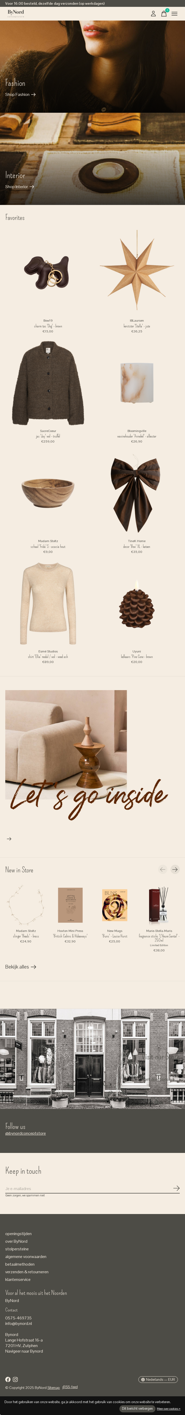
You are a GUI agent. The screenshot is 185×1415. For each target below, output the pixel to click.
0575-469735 (18, 1318)
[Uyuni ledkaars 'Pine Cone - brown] (137, 603)
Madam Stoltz (48, 541)
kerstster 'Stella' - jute (137, 326)
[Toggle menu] (174, 13)
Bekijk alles (20, 968)
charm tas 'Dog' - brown (48, 326)
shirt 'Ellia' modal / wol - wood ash (48, 656)
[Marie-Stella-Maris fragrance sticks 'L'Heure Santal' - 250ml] (159, 905)
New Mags (114, 931)
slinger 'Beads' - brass (26, 936)
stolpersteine (17, 1249)
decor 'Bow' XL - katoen (136, 546)
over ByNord (16, 1241)
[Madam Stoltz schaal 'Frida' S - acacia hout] (48, 493)
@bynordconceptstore (25, 1133)
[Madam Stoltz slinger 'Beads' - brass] (26, 905)
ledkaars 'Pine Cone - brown (137, 656)
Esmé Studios (48, 651)
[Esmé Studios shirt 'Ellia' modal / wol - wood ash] (48, 603)
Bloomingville (137, 431)
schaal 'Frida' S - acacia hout (48, 546)
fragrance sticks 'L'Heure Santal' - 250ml (159, 938)
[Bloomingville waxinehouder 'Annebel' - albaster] (137, 383)
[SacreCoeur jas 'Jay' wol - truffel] (48, 383)
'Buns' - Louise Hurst (114, 936)
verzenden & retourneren (26, 1272)
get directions (156, 1079)
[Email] (92, 1188)
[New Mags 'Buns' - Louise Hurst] (114, 905)
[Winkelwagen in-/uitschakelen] (164, 13)
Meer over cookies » (169, 1409)
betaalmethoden (20, 1264)
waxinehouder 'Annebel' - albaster (136, 436)
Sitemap (53, 1387)
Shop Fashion (17, 94)
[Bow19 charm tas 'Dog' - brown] (48, 273)
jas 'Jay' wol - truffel (48, 436)
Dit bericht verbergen (137, 1408)
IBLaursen (137, 320)
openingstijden (18, 1233)
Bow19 (48, 320)
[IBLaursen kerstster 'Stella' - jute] (137, 273)
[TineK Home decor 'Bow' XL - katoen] (137, 493)
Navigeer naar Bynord (24, 1351)
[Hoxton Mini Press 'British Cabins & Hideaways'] (70, 905)
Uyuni (137, 651)
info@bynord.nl (18, 1323)
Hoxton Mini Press (70, 931)
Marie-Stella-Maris (159, 931)
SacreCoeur (48, 431)
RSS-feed (70, 1387)
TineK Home (136, 541)
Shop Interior (16, 186)
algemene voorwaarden (25, 1256)
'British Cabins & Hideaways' (70, 936)
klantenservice (18, 1279)
